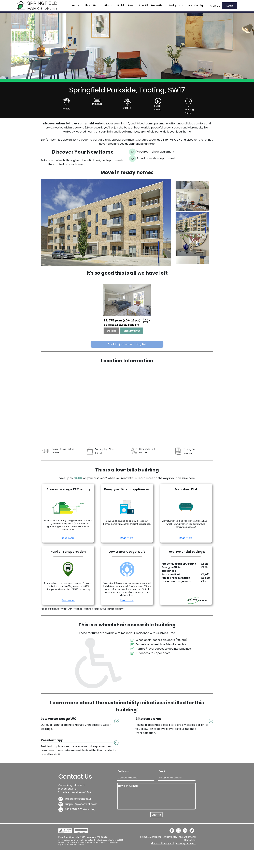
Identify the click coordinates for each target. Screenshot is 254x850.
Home (75, 5)
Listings (107, 5)
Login (230, 5)
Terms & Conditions (150, 836)
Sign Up (215, 5)
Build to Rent (125, 5)
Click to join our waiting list (127, 344)
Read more (68, 538)
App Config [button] (196, 5)
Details (111, 330)
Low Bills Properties (151, 5)
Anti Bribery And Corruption (187, 838)
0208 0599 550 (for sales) (77, 809)
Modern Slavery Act (162, 843)
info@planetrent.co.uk (75, 798)
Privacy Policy (170, 836)
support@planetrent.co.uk (77, 804)
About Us (90, 5)
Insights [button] (175, 5)
